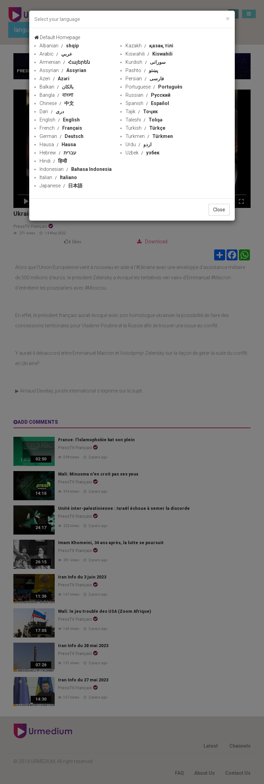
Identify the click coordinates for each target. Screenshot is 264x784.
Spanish (147, 103)
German (62, 136)
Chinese (57, 103)
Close (219, 209)
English (60, 119)
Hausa (58, 144)
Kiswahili (149, 54)
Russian (147, 95)
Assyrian (63, 70)
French (61, 128)
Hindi (53, 161)
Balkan (57, 87)
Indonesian (76, 169)
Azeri (54, 78)
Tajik (141, 111)
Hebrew (58, 152)
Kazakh (149, 45)
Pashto (141, 70)
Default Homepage (57, 37)
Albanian (59, 45)
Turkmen (149, 136)
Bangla (56, 95)
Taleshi (143, 119)
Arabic (56, 54)
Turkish (145, 128)
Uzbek (142, 152)
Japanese (61, 185)
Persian (144, 78)
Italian (58, 177)
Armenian (65, 62)
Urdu (138, 144)
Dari (52, 111)
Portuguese (154, 87)
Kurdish (145, 62)
